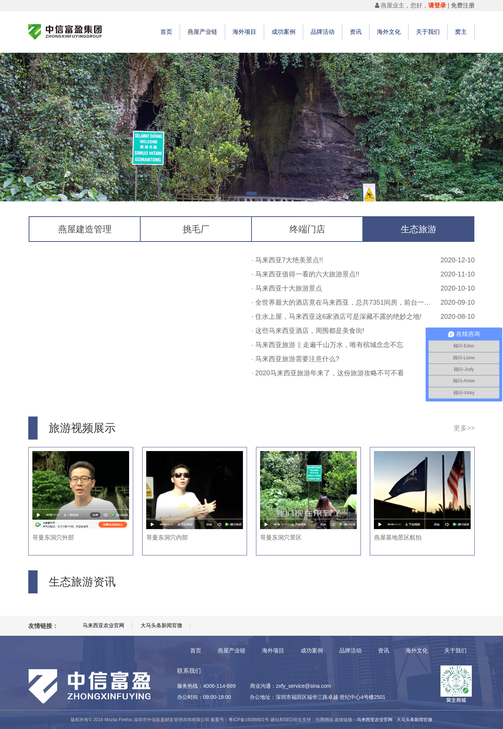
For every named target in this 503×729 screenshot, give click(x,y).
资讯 (356, 32)
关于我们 (428, 32)
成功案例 (283, 32)
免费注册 (463, 5)
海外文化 (389, 32)
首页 (166, 32)
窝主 (461, 32)
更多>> (464, 428)
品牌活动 (322, 32)
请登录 (437, 5)
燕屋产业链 (202, 32)
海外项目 (244, 32)
